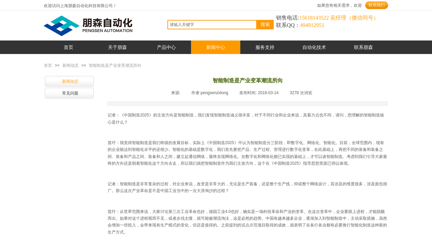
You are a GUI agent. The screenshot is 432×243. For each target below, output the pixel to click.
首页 (48, 65)
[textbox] (212, 24)
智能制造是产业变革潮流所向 (115, 65)
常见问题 (70, 93)
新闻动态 (70, 65)
